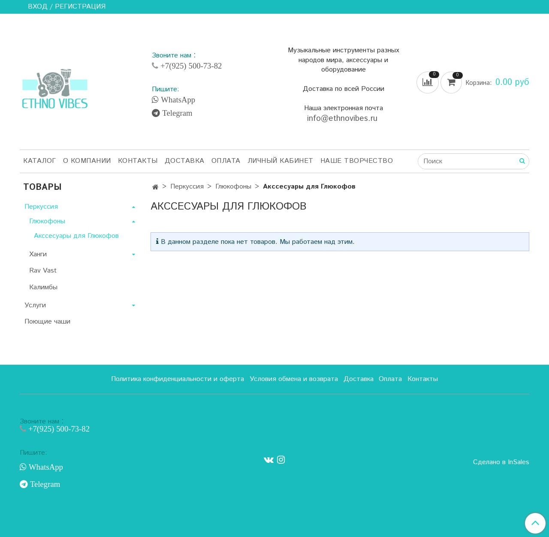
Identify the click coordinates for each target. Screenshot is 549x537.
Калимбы (43, 287)
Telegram (176, 113)
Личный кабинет (280, 161)
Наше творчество (356, 161)
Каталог (39, 161)
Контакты (138, 161)
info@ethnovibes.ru (343, 118)
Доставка (185, 161)
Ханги (38, 254)
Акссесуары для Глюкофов (76, 236)
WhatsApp (177, 100)
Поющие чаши (47, 322)
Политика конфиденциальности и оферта (177, 379)
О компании (87, 161)
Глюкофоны (233, 187)
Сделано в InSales (501, 462)
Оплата (226, 161)
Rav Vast (43, 271)
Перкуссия (187, 187)
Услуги (35, 305)
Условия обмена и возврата (294, 379)
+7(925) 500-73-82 (190, 66)
